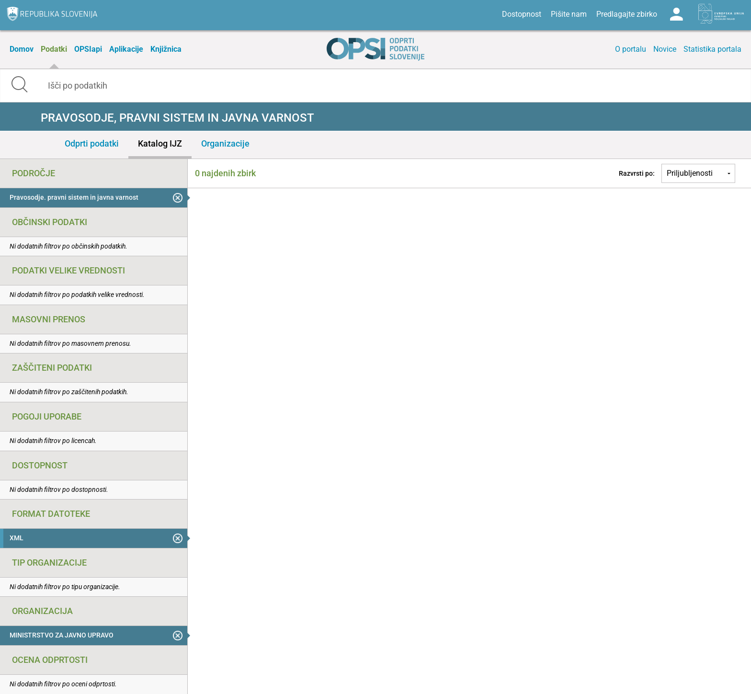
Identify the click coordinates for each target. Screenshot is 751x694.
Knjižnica (166, 49)
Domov (22, 49)
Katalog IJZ (160, 143)
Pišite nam (569, 14)
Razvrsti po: (637, 173)
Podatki (54, 49)
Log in (676, 14)
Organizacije (225, 143)
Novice (664, 49)
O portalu (630, 49)
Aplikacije (126, 49)
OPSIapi (88, 49)
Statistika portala (712, 49)
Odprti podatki (92, 143)
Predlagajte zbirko (626, 14)
